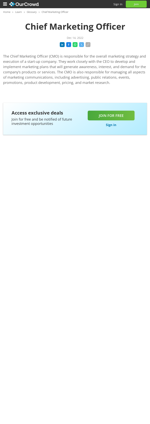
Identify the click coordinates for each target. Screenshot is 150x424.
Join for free (111, 115)
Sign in (117, 4)
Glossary (32, 12)
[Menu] (5, 4)
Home (6, 12)
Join (136, 4)
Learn (18, 12)
